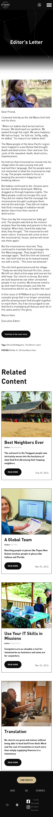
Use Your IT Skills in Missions (23, 636)
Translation (15, 731)
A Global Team (18, 539)
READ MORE (13, 472)
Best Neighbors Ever (24, 442)
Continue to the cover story (16, 334)
